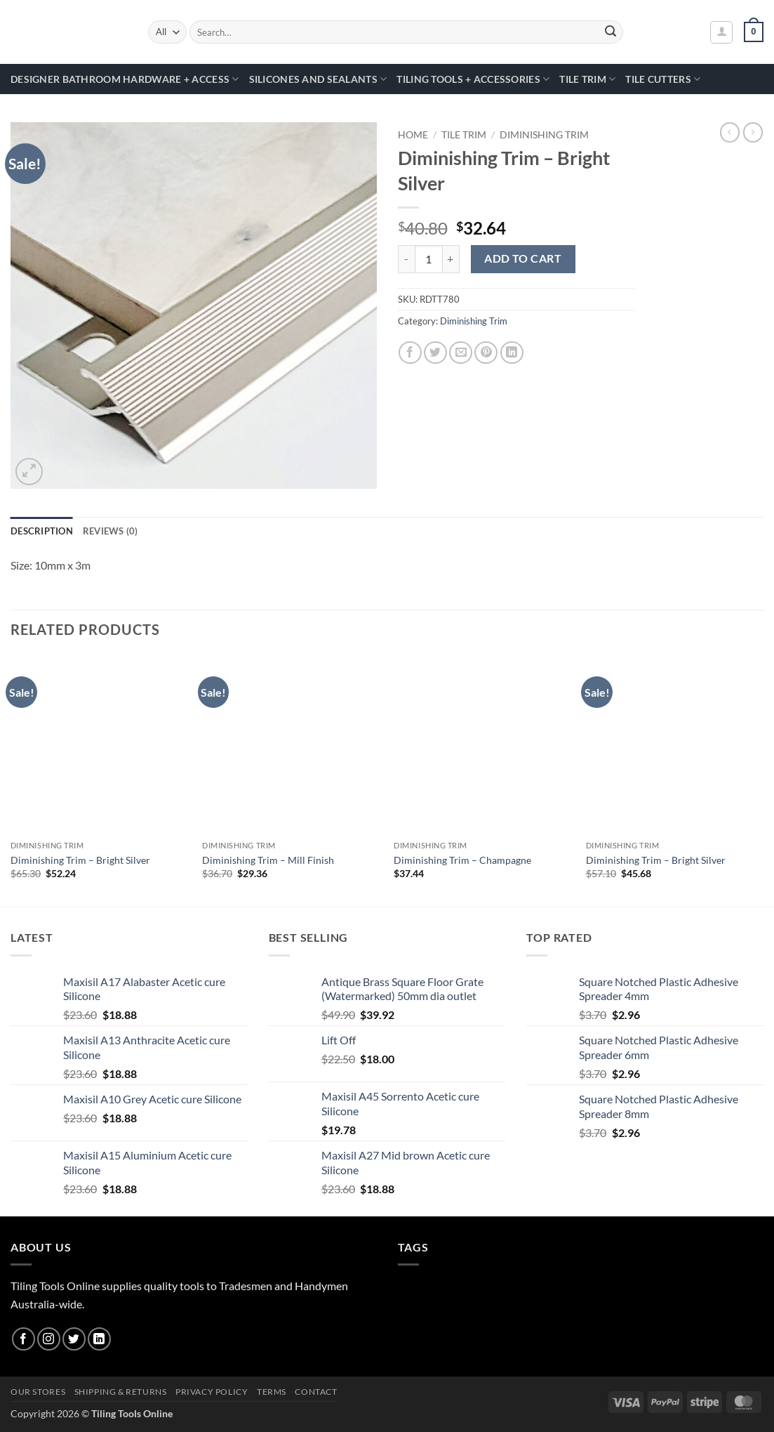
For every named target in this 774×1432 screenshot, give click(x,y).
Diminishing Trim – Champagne (462, 860)
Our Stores (38, 1391)
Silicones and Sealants (318, 79)
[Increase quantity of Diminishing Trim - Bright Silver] (451, 259)
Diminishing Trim (544, 134)
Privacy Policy (211, 1391)
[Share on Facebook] (410, 352)
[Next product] (730, 132)
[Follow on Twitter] (74, 1339)
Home (413, 134)
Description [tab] (42, 531)
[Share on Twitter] (435, 352)
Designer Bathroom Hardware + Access (125, 79)
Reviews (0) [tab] (110, 531)
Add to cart (522, 258)
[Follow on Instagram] (48, 1339)
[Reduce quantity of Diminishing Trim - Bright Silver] (406, 259)
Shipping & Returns (120, 1391)
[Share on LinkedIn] (511, 352)
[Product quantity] (429, 259)
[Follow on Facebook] (23, 1339)
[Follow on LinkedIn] (99, 1339)
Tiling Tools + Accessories (472, 79)
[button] (721, 32)
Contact (316, 1391)
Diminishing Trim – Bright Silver (80, 860)
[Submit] (610, 32)
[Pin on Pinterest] (486, 352)
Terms (271, 1391)
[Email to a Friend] (460, 352)
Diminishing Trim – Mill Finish (268, 860)
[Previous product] (753, 132)
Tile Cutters (662, 79)
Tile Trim (587, 79)
